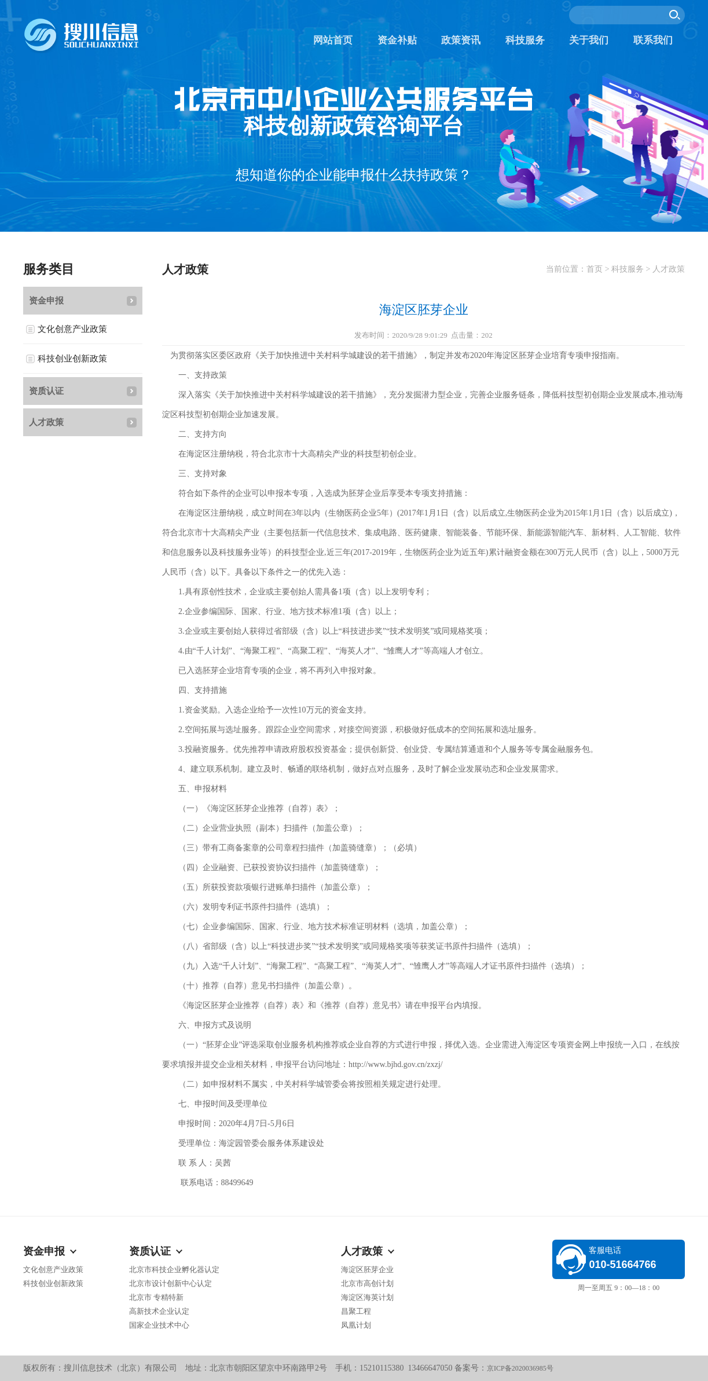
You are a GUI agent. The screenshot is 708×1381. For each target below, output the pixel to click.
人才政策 (46, 422)
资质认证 (46, 391)
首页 (594, 269)
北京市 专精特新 (156, 1297)
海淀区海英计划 (367, 1297)
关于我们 (588, 40)
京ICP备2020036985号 (520, 1368)
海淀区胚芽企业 (367, 1269)
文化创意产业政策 (72, 329)
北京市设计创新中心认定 (170, 1283)
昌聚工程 (356, 1311)
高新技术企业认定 (159, 1311)
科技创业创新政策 (72, 358)
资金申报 (46, 300)
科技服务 (525, 40)
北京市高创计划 (367, 1283)
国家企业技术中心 (159, 1325)
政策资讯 (460, 40)
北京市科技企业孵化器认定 (174, 1269)
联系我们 (653, 40)
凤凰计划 (356, 1325)
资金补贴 (397, 40)
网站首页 (333, 40)
